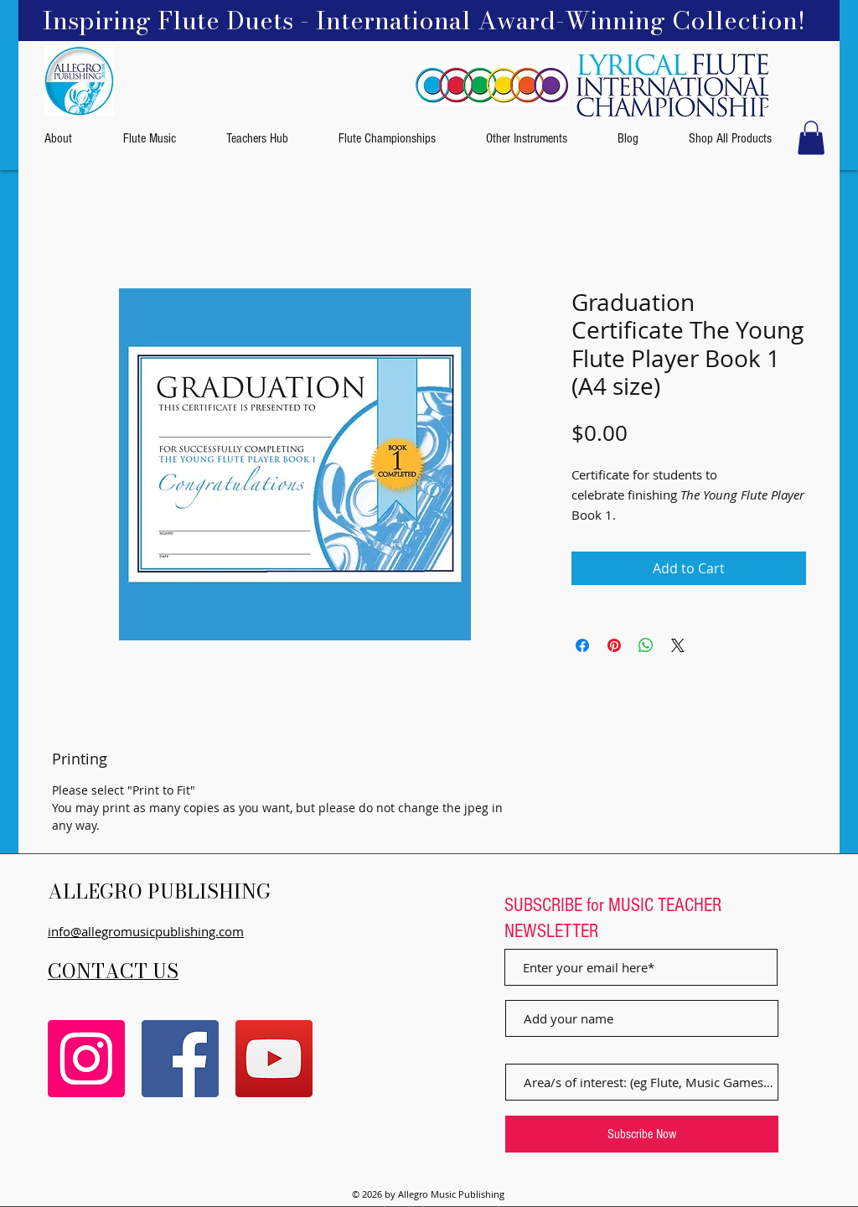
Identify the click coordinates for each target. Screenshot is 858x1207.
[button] (811, 138)
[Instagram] (86, 1058)
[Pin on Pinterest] (614, 645)
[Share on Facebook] (582, 645)
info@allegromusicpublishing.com (146, 931)
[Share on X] (678, 645)
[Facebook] (180, 1058)
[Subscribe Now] (641, 1134)
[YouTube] (274, 1058)
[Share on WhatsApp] (646, 645)
